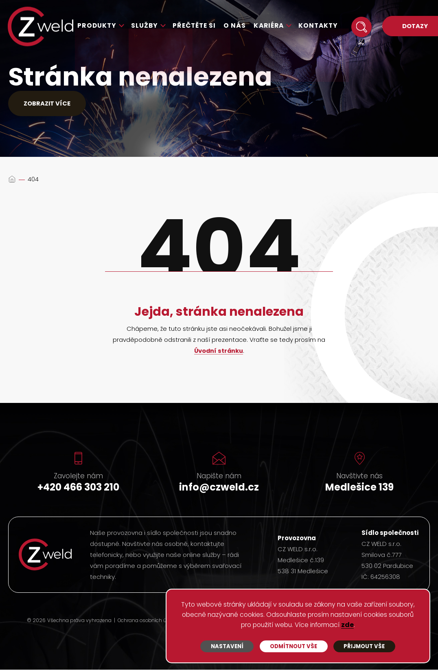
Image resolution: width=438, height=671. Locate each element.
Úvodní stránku (218, 352)
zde (376, 624)
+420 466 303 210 (78, 488)
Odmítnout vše (293, 645)
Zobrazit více (50, 104)
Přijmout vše (364, 645)
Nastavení (227, 645)
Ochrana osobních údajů (148, 622)
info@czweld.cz (219, 488)
